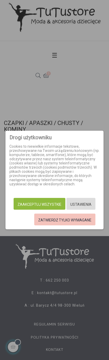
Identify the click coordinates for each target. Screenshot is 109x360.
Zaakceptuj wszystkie (39, 204)
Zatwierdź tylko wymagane (64, 220)
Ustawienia (80, 204)
